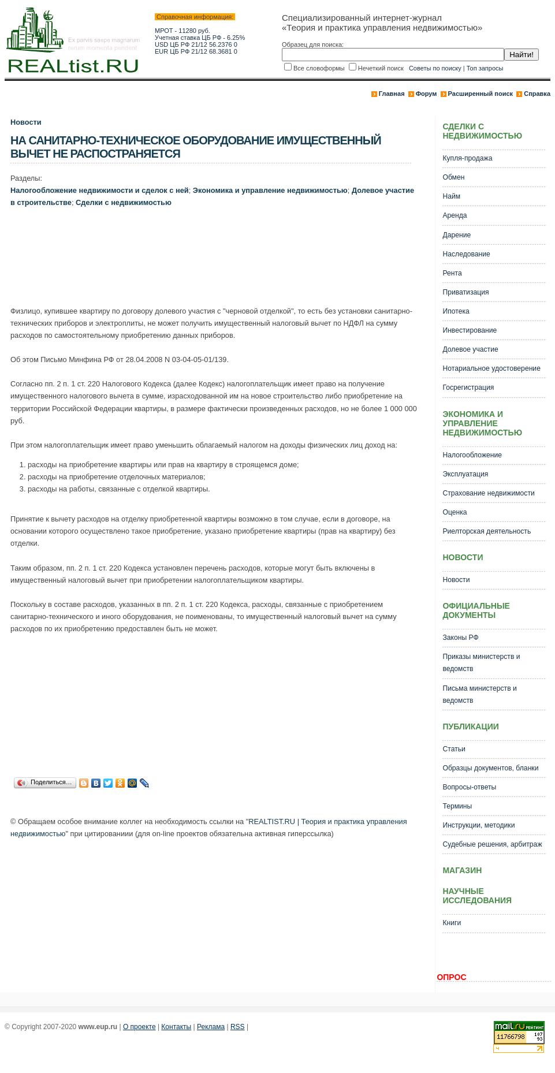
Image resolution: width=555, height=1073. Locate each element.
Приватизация (465, 292)
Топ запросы (485, 68)
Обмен (453, 177)
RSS (237, 1027)
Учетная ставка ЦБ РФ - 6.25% (200, 37)
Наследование (466, 254)
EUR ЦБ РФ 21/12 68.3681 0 (196, 51)
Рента (451, 273)
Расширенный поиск (480, 93)
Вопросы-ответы (469, 787)
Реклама (211, 1027)
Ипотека (455, 311)
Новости (26, 122)
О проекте (139, 1027)
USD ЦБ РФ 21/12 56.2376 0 (196, 44)
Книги (451, 923)
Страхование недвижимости (488, 493)
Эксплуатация (465, 474)
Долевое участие (470, 349)
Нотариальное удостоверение (491, 368)
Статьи (453, 749)
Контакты (176, 1027)
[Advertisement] (220, 259)
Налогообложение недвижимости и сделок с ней (99, 190)
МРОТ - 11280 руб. (182, 30)
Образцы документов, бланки (490, 768)
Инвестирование (469, 330)
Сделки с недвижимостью (124, 202)
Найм (451, 196)
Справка (537, 93)
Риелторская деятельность (486, 531)
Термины (457, 806)
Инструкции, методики (478, 825)
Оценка (454, 512)
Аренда (454, 215)
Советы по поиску (435, 68)
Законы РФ (460, 638)
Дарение (456, 235)
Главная (392, 93)
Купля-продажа (467, 158)
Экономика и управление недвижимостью (270, 190)
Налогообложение (472, 455)
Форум (426, 93)
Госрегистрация (468, 387)
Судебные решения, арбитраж (492, 844)
